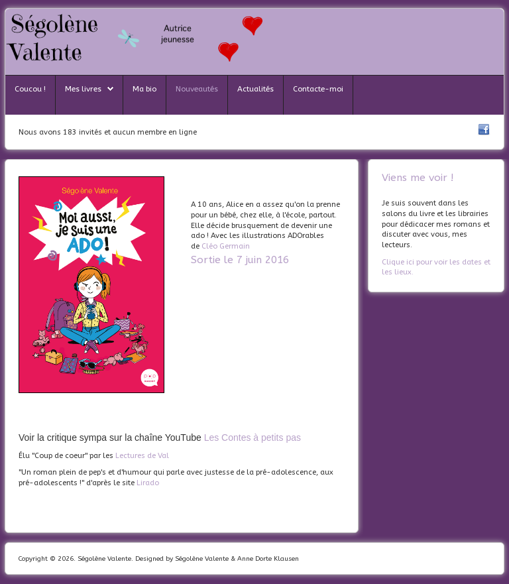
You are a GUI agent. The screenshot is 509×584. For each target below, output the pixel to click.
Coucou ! (30, 88)
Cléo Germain (225, 246)
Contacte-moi (318, 88)
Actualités (255, 88)
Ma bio (144, 88)
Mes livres (83, 88)
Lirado (148, 483)
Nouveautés (197, 88)
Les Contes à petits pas (252, 437)
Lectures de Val (142, 455)
